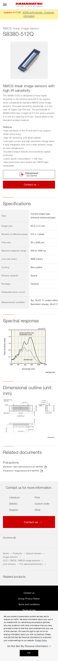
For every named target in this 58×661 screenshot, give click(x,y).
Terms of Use (28, 610)
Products (17, 554)
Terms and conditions (29, 605)
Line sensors (9, 564)
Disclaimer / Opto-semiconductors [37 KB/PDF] (23, 467)
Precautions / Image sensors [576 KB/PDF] (21, 471)
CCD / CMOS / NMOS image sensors (21, 561)
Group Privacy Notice (29, 599)
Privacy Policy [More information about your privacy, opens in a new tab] (41, 641)
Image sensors (10, 557)
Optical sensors (34, 554)
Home (6, 554)
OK (29, 653)
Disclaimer (8, 538)
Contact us (29, 593)
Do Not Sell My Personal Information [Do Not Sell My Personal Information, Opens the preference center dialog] (27, 646)
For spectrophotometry (31, 564)
